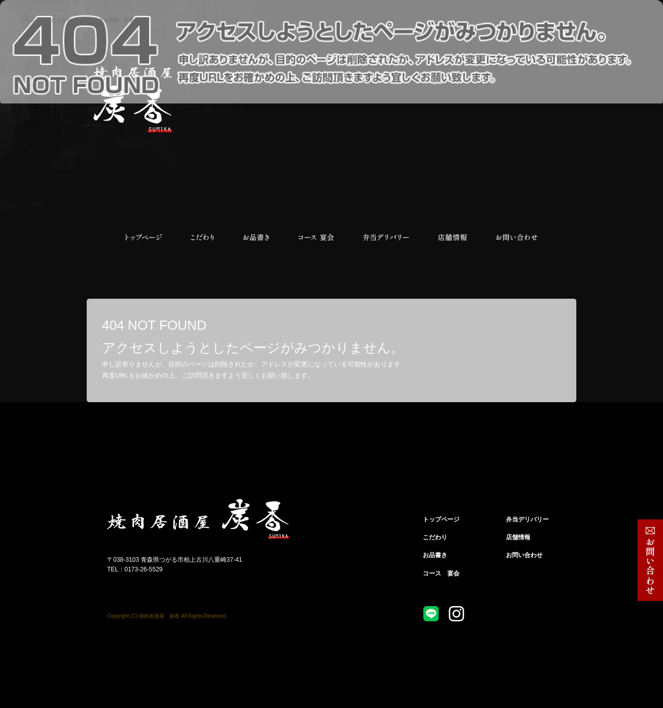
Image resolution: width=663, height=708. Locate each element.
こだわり (201, 237)
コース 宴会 (316, 237)
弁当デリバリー (386, 237)
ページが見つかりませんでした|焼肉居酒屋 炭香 (77, 20)
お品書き (256, 237)
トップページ (143, 237)
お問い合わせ (516, 237)
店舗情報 (452, 237)
